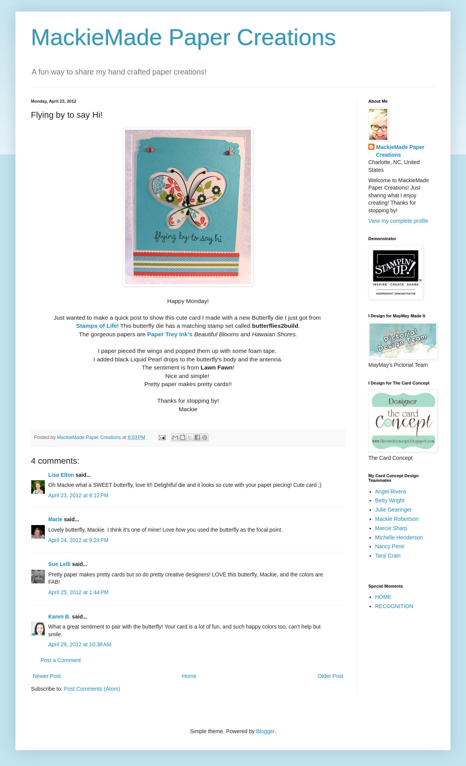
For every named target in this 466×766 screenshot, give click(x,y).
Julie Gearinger (393, 510)
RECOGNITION (394, 606)
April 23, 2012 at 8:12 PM (78, 495)
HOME (383, 597)
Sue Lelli (60, 564)
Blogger (265, 731)
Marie (55, 519)
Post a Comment (61, 660)
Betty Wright (390, 500)
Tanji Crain (388, 555)
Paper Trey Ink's (169, 334)
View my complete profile (398, 221)
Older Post (330, 676)
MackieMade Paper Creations (183, 37)
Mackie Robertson (397, 519)
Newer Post (47, 676)
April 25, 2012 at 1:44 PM (78, 592)
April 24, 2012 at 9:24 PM (78, 540)
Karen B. (59, 616)
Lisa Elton (61, 475)
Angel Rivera (390, 491)
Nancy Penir (390, 546)
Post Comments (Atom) (92, 689)
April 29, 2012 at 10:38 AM (79, 644)
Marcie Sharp (391, 528)
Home (189, 676)
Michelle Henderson (399, 537)
